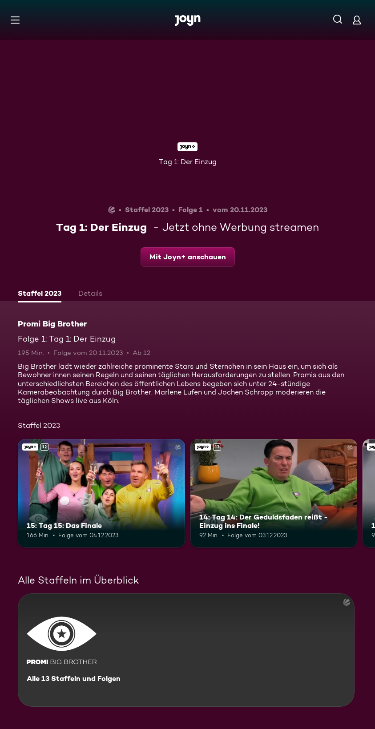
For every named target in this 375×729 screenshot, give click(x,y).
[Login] (357, 20)
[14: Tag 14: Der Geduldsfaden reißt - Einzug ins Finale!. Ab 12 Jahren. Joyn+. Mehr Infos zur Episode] (274, 493)
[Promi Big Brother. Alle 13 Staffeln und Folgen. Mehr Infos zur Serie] (186, 650)
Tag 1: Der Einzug (188, 161)
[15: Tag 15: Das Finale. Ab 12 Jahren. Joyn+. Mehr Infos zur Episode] (101, 493)
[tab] (39, 294)
